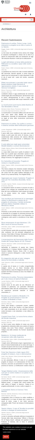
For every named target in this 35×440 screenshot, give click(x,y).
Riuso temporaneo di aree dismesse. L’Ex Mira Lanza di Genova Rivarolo (16, 223)
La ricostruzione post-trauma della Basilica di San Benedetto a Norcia (17, 106)
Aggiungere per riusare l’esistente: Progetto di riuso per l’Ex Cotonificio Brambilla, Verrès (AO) (17, 179)
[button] (25, 14)
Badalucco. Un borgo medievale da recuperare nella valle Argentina (13, 336)
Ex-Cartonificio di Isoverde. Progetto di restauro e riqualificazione (14, 162)
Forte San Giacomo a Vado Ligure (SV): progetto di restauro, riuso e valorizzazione (16, 353)
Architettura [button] (7, 24)
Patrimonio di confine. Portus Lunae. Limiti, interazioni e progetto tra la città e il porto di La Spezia (16, 45)
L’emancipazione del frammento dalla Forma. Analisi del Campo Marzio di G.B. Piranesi (17, 240)
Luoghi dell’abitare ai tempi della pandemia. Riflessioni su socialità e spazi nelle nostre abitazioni (16, 63)
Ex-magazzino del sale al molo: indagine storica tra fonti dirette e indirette (15, 259)
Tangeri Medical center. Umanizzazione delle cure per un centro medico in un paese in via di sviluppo (17, 372)
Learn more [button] (7, 432)
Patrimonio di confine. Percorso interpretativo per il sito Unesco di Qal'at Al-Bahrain (17, 278)
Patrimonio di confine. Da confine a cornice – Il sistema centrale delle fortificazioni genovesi (17, 124)
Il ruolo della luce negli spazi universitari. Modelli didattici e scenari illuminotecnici (15, 145)
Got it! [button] (6, 436)
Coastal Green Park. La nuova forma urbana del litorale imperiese (17, 317)
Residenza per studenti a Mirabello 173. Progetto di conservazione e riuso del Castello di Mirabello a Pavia (15, 297)
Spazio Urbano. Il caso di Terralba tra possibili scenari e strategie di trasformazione (17, 409)
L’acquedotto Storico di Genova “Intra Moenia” (14, 390)
